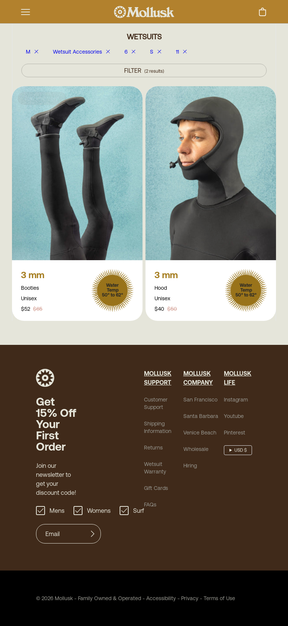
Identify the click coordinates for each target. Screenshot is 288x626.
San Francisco (200, 400)
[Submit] (92, 534)
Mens (50, 511)
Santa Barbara (200, 417)
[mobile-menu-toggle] (26, 11)
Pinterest (234, 433)
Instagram (236, 400)
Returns (153, 448)
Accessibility (158, 599)
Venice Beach (199, 433)
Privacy (189, 599)
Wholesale (195, 450)
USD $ (240, 451)
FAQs (150, 505)
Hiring (190, 466)
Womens (92, 511)
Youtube (234, 417)
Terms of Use (219, 599)
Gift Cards (156, 489)
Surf (132, 511)
